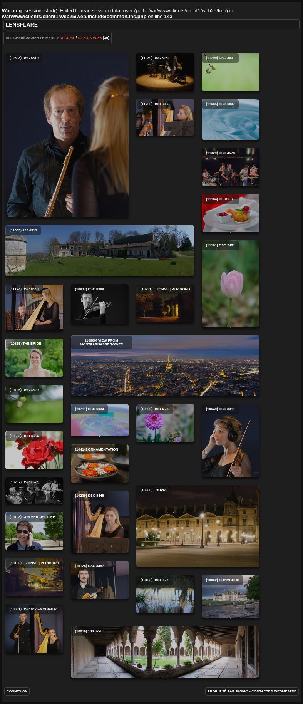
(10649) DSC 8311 (230, 440)
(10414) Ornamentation (100, 463)
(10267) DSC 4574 (34, 490)
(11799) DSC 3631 (230, 72)
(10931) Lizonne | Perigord (165, 303)
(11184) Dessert (230, 213)
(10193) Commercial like (34, 531)
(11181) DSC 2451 (230, 283)
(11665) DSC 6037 (230, 119)
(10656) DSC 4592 (165, 423)
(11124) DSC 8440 (34, 307)
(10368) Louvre (197, 526)
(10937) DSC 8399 (100, 304)
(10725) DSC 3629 (34, 404)
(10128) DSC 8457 (100, 580)
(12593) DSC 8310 (67, 135)
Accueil (67, 38)
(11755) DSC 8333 (165, 117)
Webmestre (285, 691)
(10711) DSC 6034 (100, 420)
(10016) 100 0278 (165, 652)
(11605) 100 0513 (99, 250)
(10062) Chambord (230, 596)
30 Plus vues (90, 38)
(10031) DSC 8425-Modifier (34, 628)
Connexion (17, 691)
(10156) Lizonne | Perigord (34, 577)
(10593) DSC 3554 (34, 450)
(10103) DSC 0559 (165, 594)
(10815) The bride (34, 358)
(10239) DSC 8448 (100, 522)
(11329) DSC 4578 (230, 167)
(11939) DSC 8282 (165, 72)
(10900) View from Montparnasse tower (165, 365)
